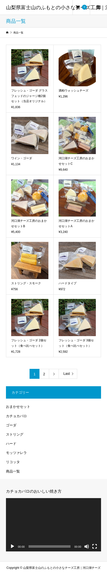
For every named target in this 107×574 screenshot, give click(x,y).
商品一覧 (13, 471)
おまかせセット (18, 407)
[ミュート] (86, 546)
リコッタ (13, 462)
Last (66, 374)
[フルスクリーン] (94, 546)
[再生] (12, 546)
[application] (53, 524)
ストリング (14, 434)
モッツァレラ (16, 453)
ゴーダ (11, 425)
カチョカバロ (16, 416)
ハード (11, 444)
